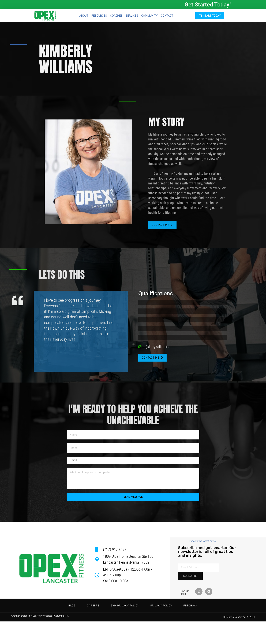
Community (149, 16)
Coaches (116, 16)
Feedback (205, 610)
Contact (167, 16)
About (83, 16)
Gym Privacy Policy (125, 610)
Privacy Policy (169, 610)
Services (132, 16)
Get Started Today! (208, 4)
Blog (57, 610)
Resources (99, 16)
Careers (85, 610)
